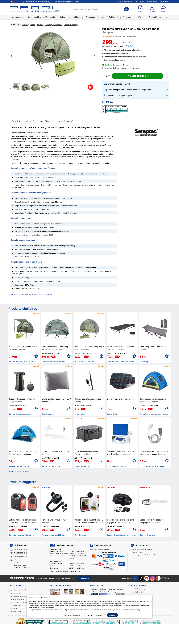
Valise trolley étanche (82, 466)
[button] (114, 68)
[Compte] (152, 9)
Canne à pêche (79, 414)
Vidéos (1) (31, 121)
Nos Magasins (152, 2)
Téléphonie (113, 17)
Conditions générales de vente (22, 596)
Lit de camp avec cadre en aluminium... (121, 362)
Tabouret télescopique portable (20, 414)
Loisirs (63, 17)
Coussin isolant (112, 414)
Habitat (76, 17)
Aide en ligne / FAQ (20, 550)
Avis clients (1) (47, 121)
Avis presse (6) (66, 121)
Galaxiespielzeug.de (140, 589)
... (166, 17)
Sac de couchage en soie (51, 466)
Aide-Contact (139, 2)
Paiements (99, 549)
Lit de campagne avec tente (84, 362)
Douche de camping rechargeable (152, 466)
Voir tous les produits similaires (18, 471)
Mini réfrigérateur (80, 535)
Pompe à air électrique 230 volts (53, 535)
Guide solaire (16, 611)
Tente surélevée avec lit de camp (53, 362)
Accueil (25, 25)
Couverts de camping (147, 535)
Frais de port (68, 2)
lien (124, 603)
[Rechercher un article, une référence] (99, 9)
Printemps (127, 17)
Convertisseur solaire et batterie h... (21, 535)
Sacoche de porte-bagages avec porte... (121, 535)
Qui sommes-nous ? (19, 590)
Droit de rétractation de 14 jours (143, 549)
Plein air (40, 25)
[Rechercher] (126, 9)
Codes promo (16, 605)
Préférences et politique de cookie (23, 602)
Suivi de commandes (125, 2)
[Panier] (163, 9)
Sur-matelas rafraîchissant (116, 466)
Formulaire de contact (21, 556)
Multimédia (50, 17)
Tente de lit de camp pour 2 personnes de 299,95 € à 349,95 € (31, 294)
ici (139, 610)
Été (139, 17)
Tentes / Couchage (71, 25)
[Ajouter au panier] (137, 76)
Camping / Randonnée (53, 25)
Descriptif (16, 121)
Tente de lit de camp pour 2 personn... (22, 362)
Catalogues (164, 2)
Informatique (17, 17)
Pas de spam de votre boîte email (144, 555)
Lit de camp (144, 362)
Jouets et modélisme (95, 17)
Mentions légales (18, 599)
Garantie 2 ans (137, 552)
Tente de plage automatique (19, 466)
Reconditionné (155, 17)
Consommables (34, 17)
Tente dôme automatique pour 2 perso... (154, 414)
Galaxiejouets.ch (138, 592)
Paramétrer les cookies (94, 615)
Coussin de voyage (48, 414)
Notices (14, 608)
